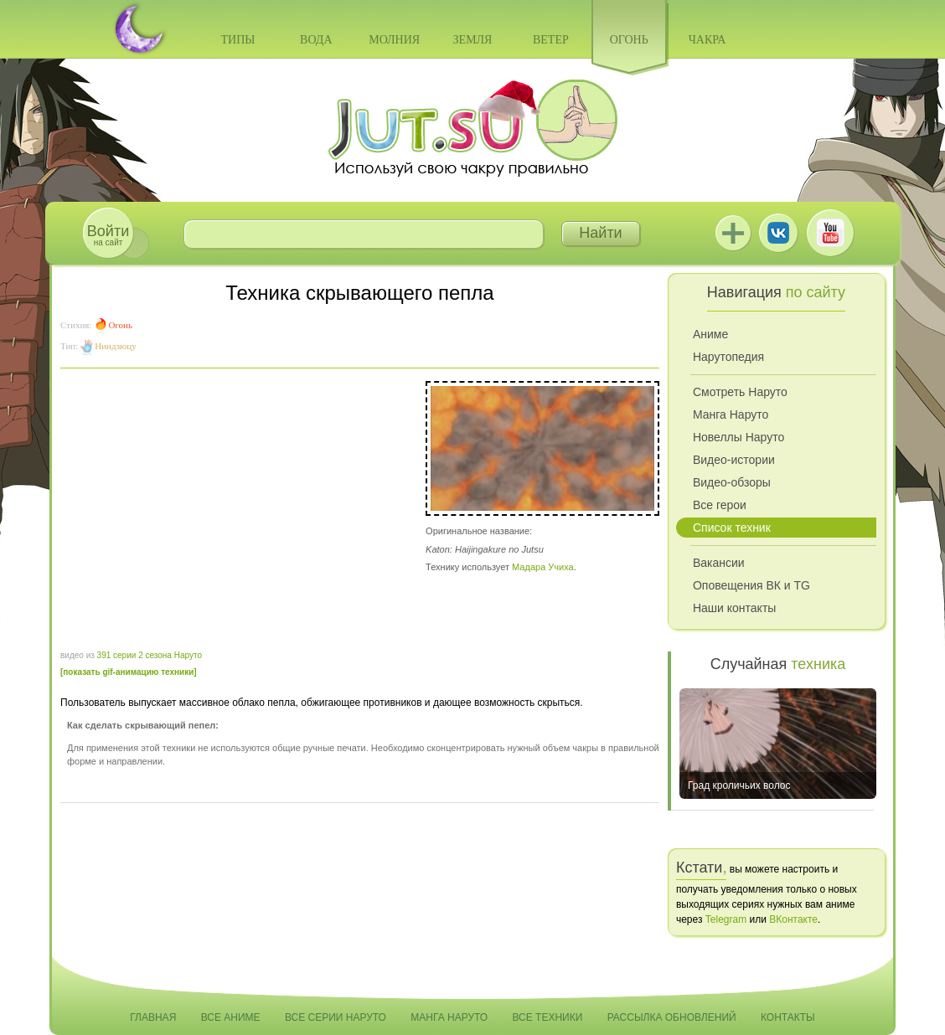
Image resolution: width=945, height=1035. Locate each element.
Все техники (547, 1017)
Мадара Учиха (543, 567)
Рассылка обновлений (671, 1017)
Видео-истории (734, 459)
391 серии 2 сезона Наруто (149, 655)
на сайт (108, 235)
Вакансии (719, 562)
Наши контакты (734, 608)
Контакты (788, 1017)
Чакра (707, 39)
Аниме (710, 334)
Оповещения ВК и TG (751, 585)
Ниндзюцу (115, 346)
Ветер (551, 39)
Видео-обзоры (732, 482)
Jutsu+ (733, 232)
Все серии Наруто (335, 1017)
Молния (394, 39)
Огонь (629, 39)
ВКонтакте (778, 233)
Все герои (719, 505)
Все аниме (231, 1017)
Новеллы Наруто (738, 437)
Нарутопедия (728, 356)
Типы (237, 39)
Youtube (830, 232)
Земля (473, 39)
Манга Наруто (730, 414)
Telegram (725, 919)
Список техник (732, 527)
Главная (153, 1017)
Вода (316, 39)
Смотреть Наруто (740, 392)
